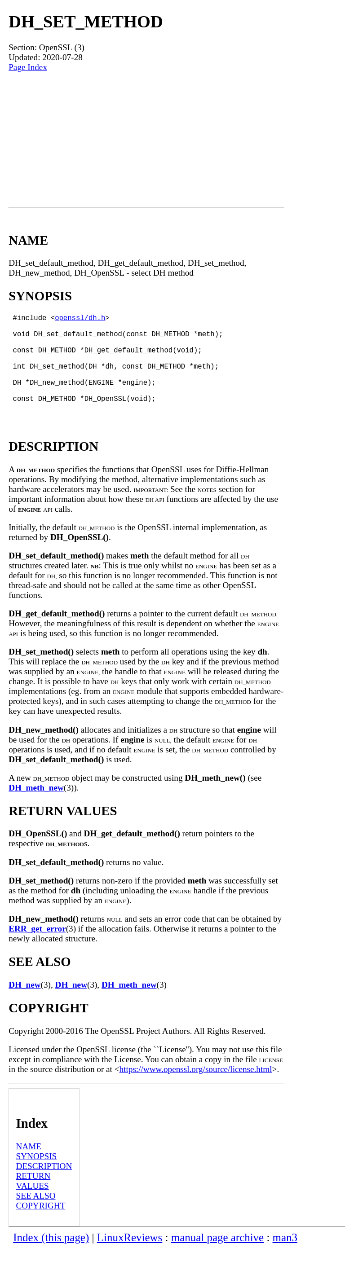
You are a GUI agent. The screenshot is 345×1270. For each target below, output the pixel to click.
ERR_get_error (37, 950)
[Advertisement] (146, 139)
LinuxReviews (130, 1259)
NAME (29, 1168)
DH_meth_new (36, 809)
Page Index (28, 67)
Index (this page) (51, 1259)
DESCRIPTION (44, 1187)
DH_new (24, 1006)
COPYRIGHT (41, 1227)
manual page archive (217, 1259)
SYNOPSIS (36, 1177)
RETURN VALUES (33, 1202)
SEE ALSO (36, 1217)
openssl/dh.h (80, 319)
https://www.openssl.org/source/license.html (195, 1090)
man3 (285, 1259)
